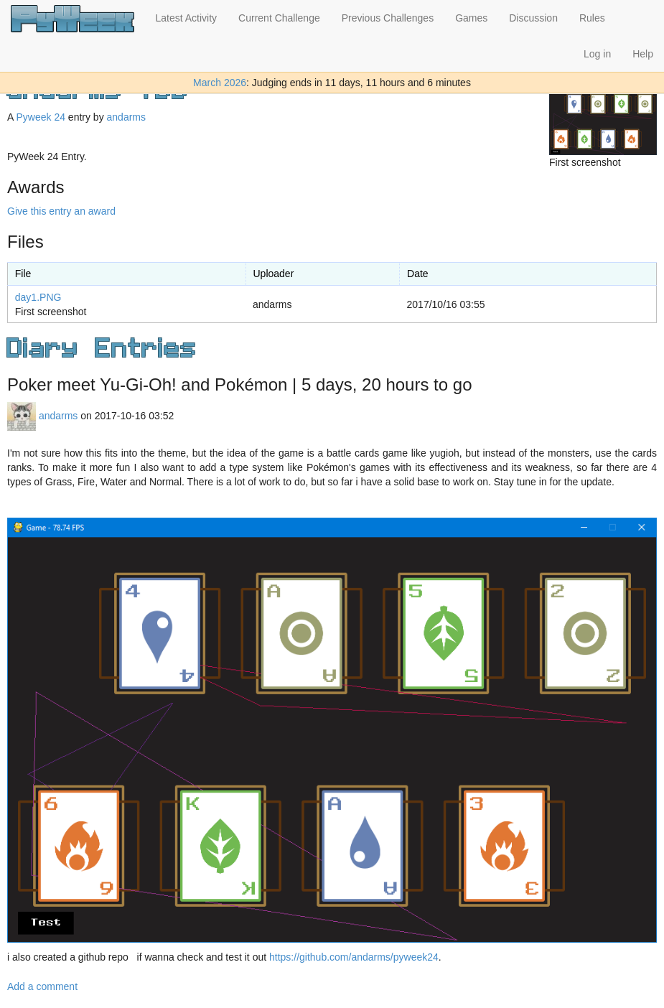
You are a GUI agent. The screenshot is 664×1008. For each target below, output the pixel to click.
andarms (126, 117)
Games (471, 18)
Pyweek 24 (40, 117)
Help (642, 54)
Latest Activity (187, 18)
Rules (592, 18)
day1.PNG (38, 297)
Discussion (533, 18)
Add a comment (42, 986)
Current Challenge (279, 18)
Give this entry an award (61, 211)
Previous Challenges (388, 18)
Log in (597, 54)
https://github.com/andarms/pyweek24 (354, 957)
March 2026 (219, 82)
